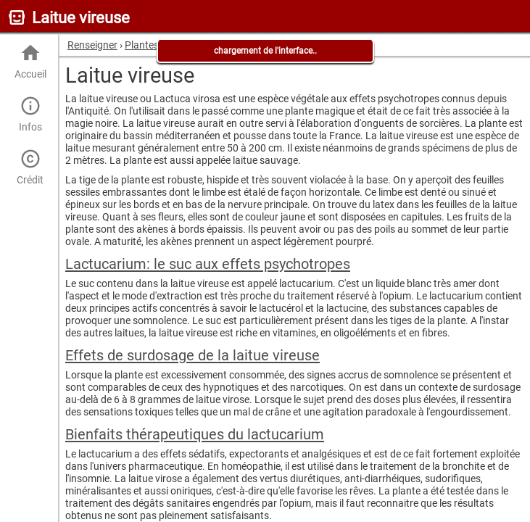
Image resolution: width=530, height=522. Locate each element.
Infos (30, 114)
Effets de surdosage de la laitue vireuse (192, 355)
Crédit (30, 167)
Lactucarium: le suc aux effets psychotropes (207, 264)
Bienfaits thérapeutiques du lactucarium (194, 434)
